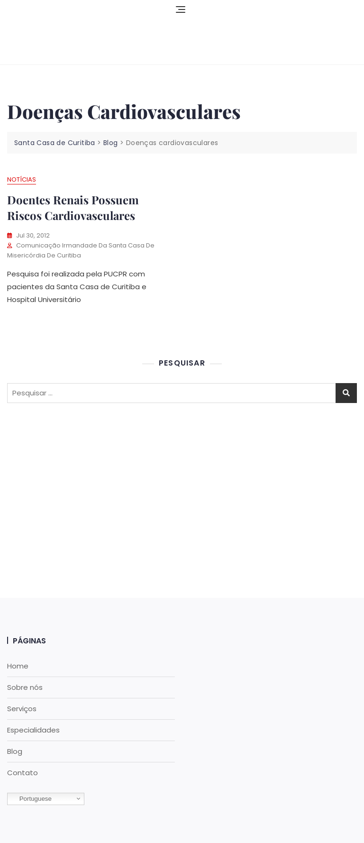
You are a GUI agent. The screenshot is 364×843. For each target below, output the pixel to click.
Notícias (21, 179)
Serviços (21, 709)
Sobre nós (25, 687)
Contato (22, 773)
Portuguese (31, 799)
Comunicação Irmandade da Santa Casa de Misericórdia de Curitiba (81, 250)
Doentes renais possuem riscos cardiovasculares (73, 207)
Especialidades (33, 730)
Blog (14, 751)
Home (17, 666)
